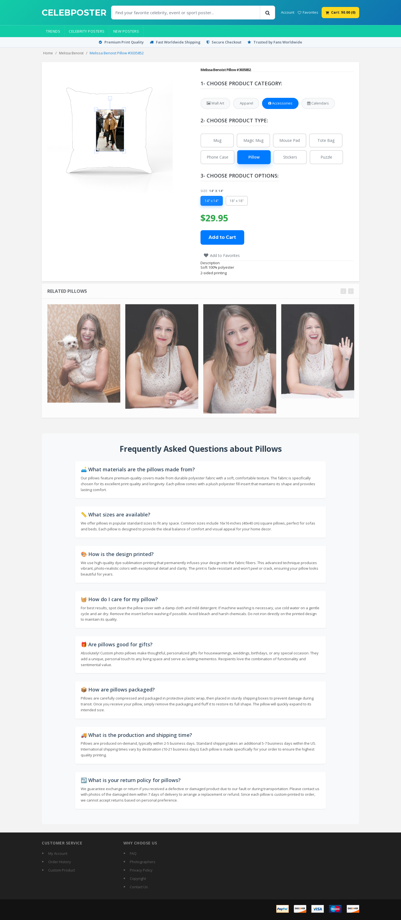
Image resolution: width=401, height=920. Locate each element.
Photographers (142, 861)
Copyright (138, 878)
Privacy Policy (141, 870)
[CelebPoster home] (74, 12)
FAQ (133, 853)
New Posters (126, 31)
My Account (57, 853)
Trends (53, 31)
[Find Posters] (185, 12)
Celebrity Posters (87, 31)
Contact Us (139, 886)
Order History (59, 861)
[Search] (267, 12)
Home (48, 53)
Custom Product (61, 870)
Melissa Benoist (71, 53)
